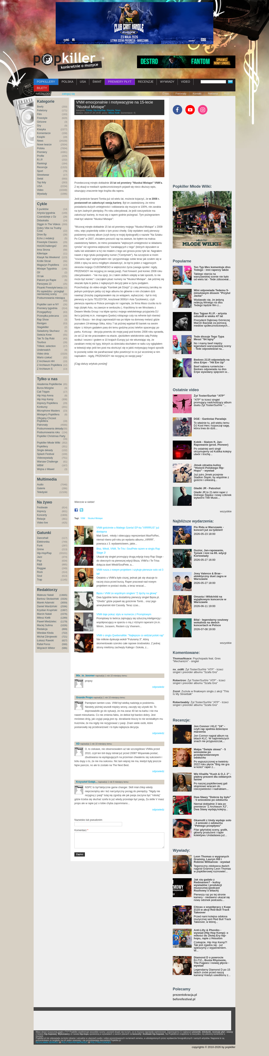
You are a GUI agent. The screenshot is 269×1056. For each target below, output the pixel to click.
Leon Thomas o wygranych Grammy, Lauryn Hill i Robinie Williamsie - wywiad (212, 859)
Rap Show (43, 319)
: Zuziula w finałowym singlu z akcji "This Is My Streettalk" (201, 693)
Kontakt (197, 93)
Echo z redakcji (45, 238)
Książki (41, 136)
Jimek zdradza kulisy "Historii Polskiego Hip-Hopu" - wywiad (209, 468)
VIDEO (185, 81)
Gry (39, 125)
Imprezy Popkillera (47, 403)
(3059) (64, 602)
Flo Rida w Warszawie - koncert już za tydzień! (209, 528)
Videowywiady (45, 457)
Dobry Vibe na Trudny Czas (49, 229)
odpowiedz (158, 686)
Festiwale (42, 507)
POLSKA (67, 81)
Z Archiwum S (45, 368)
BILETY (42, 88)
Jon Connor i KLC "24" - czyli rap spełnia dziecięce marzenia (211, 729)
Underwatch (43, 349)
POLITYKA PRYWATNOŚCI (75, 1042)
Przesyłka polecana (48, 315)
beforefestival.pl (184, 999)
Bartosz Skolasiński (48, 598)
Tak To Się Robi (45, 338)
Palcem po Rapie (46, 280)
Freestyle (42, 118)
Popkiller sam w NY (48, 304)
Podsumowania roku (48, 432)
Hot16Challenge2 (47, 245)
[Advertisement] (123, 663)
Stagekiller (43, 327)
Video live (42, 522)
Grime (40, 549)
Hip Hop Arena (45, 395)
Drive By (41, 234)
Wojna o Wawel (45, 469)
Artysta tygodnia (46, 212)
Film (39, 114)
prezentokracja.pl (185, 995)
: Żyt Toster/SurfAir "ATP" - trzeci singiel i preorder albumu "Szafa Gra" (198, 671)
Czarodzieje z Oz (46, 216)
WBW (40, 465)
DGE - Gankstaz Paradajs (210, 418)
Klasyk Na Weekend (48, 257)
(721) (64, 636)
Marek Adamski (45, 602)
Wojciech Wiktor (46, 648)
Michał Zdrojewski (47, 636)
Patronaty (180, 93)
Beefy (40, 106)
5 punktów (43, 209)
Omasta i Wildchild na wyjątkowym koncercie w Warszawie (210, 599)
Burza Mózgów (45, 388)
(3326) (64, 599)
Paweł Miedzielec (47, 621)
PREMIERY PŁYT (120, 81)
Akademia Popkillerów (49, 384)
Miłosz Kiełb (43, 617)
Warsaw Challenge (47, 461)
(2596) (64, 606)
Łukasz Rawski (45, 640)
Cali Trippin (43, 391)
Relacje (41, 518)
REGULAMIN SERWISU (47, 1042)
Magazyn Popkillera (48, 264)
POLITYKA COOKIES (101, 1042)
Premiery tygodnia (47, 308)
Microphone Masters (48, 410)
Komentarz (81, 830)
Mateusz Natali (45, 595)
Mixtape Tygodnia (47, 268)
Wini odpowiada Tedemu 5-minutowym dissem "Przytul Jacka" (212, 293)
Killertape (42, 253)
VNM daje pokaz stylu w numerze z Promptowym (123, 614)
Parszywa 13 (44, 283)
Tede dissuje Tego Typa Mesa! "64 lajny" (209, 338)
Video (40, 190)
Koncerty (42, 515)
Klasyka (41, 129)
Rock (40, 572)
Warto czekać (44, 357)
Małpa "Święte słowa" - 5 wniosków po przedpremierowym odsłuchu (210, 753)
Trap (39, 579)
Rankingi (42, 163)
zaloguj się (68, 93)
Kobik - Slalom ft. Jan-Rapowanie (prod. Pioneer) (211, 443)
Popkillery (42, 446)
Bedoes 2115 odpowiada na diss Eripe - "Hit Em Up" (211, 361)
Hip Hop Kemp (45, 399)
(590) (64, 644)
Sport (40, 171)
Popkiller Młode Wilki (48, 442)
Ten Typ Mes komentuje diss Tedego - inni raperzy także (212, 268)
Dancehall (42, 538)
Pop (39, 560)
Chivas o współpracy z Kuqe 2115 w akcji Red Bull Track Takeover (212, 909)
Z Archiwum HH (45, 361)
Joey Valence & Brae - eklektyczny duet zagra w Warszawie (210, 576)
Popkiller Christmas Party (51, 436)
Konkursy (42, 406)
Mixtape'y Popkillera (48, 414)
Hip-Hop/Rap (44, 553)
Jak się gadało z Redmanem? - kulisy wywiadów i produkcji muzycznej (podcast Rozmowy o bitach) (208, 885)
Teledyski (42, 492)
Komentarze (44, 133)
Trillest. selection (46, 346)
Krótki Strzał (44, 261)
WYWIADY (167, 81)
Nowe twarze (44, 144)
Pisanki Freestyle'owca (50, 287)
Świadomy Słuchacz (48, 330)
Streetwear (43, 174)
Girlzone (41, 121)
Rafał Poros (43, 644)
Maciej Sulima (45, 625)
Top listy (41, 182)
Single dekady (45, 450)
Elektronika (43, 541)
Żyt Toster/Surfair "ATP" (209, 395)
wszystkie (226, 511)
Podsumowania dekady (50, 428)
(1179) (64, 621)
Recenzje (42, 167)
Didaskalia (43, 220)
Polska (41, 148)
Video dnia (43, 353)
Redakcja (42, 629)
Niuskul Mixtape (95, 518)
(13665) (63, 595)
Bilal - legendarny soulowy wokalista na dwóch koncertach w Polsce (211, 622)
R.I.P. (40, 159)
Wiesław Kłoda (45, 632)
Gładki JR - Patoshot (207, 488)
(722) (64, 633)
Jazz (39, 556)
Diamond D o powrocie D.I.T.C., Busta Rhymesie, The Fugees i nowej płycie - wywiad (211, 961)
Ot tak (40, 276)
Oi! (38, 272)
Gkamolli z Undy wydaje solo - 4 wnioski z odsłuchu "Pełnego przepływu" (212, 823)
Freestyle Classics (47, 242)
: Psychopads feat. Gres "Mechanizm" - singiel (197, 660)
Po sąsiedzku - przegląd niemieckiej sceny (50, 293)
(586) (64, 648)
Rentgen (41, 323)
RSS (226, 93)
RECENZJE (146, 81)
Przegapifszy (44, 312)
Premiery (42, 152)
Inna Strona (43, 249)
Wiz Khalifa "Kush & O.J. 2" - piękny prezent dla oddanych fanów (212, 776)
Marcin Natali (44, 613)
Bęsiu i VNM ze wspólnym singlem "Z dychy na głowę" (126, 593)
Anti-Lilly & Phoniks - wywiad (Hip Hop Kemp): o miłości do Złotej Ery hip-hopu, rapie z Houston (211, 934)
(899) (64, 629)
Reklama (213, 93)
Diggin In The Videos (48, 224)
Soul (39, 575)
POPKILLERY (46, 81)
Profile (40, 155)
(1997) (64, 610)
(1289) (64, 617)
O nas (165, 93)
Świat (40, 178)
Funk (40, 545)
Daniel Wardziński (47, 606)
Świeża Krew (44, 334)
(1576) (64, 614)
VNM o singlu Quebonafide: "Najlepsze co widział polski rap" (130, 635)
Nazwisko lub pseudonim (88, 819)
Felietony (42, 110)
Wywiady (42, 193)
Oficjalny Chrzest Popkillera (46, 419)
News (40, 140)
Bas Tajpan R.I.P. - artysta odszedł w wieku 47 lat (210, 315)
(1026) (64, 625)
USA (83, 81)
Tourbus (41, 342)
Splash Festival (45, 454)
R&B (39, 564)
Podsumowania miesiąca (51, 297)
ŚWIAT (97, 81)
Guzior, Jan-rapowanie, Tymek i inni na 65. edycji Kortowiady (210, 553)
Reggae (41, 568)
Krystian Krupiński (47, 610)
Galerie (41, 488)
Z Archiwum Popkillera (49, 365)
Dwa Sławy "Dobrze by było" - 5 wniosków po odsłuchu (212, 798)
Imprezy (41, 511)
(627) (64, 640)
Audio (40, 484)
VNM (82, 518)
